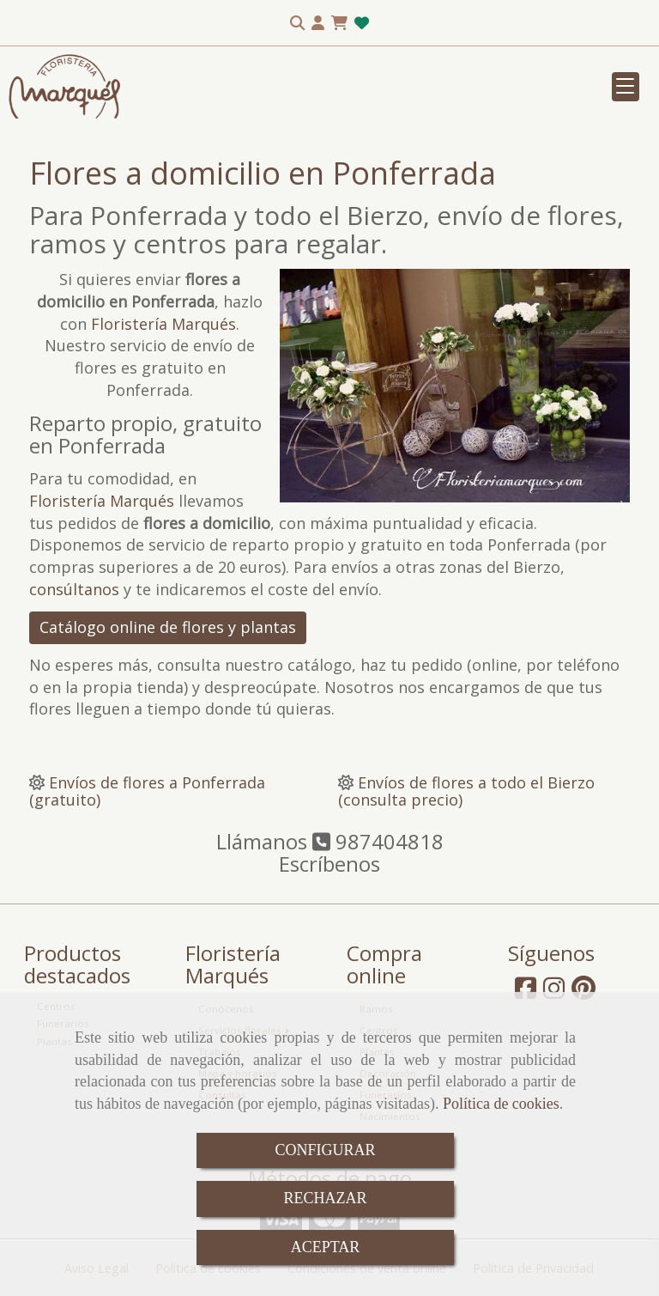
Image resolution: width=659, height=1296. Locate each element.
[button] (318, 23)
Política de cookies (501, 1103)
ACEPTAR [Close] (325, 1247)
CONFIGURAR (325, 1150)
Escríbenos (329, 863)
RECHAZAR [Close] (324, 1198)
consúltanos (74, 589)
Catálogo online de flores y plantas (167, 627)
